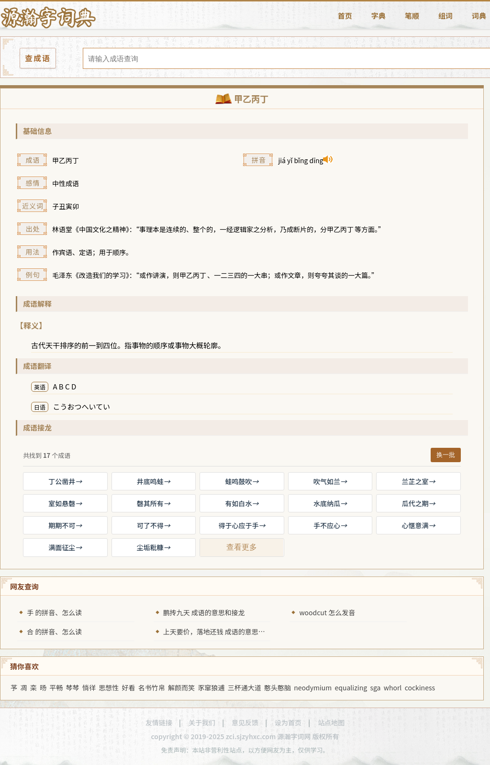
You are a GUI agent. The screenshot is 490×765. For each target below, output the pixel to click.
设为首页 (288, 722)
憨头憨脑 (277, 687)
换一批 (445, 454)
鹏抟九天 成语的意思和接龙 (204, 612)
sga (375, 687)
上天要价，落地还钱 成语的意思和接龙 (220, 631)
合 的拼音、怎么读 (54, 631)
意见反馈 (245, 722)
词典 (479, 16)
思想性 (109, 687)
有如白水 (241, 503)
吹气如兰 (330, 481)
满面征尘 (65, 547)
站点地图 (331, 722)
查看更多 (241, 547)
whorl (393, 687)
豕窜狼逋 (211, 687)
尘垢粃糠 (153, 547)
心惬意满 (418, 525)
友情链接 (158, 722)
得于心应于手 (241, 525)
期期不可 (65, 525)
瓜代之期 (418, 503)
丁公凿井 (65, 481)
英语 (39, 387)
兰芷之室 (418, 481)
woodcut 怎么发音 (327, 612)
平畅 (56, 687)
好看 (128, 687)
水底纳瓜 (330, 503)
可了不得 (153, 525)
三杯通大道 (244, 687)
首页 (345, 16)
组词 (445, 16)
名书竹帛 (151, 687)
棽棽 (72, 687)
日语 (39, 407)
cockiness (420, 687)
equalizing (351, 687)
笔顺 (412, 16)
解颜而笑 (181, 687)
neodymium (313, 687)
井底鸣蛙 (153, 481)
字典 (378, 16)
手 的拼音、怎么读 (54, 612)
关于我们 (202, 722)
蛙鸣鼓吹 (241, 481)
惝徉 (89, 687)
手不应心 (330, 525)
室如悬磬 (65, 503)
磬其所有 (153, 503)
